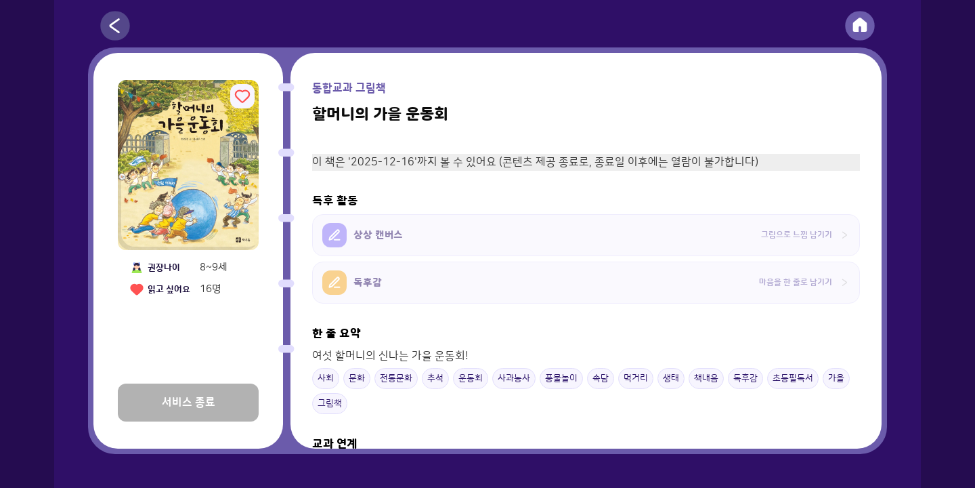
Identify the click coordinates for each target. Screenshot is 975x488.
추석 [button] (435, 378)
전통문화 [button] (396, 378)
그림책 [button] (330, 403)
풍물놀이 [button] (561, 378)
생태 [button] (671, 378)
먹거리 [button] (636, 378)
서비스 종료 (188, 402)
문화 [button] (357, 378)
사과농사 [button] (514, 378)
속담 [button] (600, 378)
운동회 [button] (470, 378)
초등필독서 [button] (793, 378)
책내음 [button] (706, 378)
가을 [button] (836, 378)
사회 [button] (326, 378)
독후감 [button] (745, 378)
